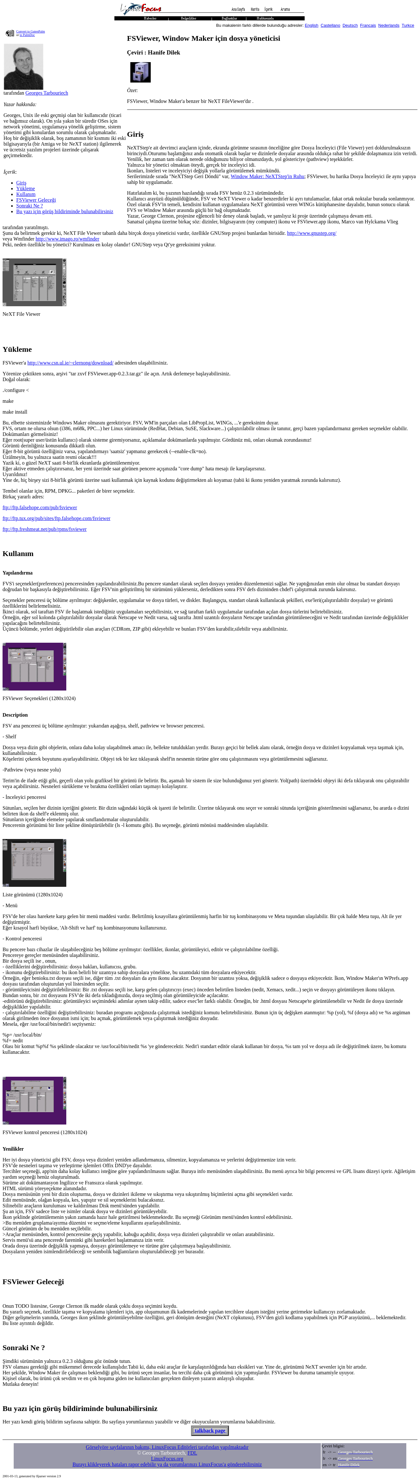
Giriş (21, 182)
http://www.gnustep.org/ (312, 233)
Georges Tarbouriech (46, 93)
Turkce (408, 25)
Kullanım (25, 194)
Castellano (330, 25)
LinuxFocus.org (167, 1458)
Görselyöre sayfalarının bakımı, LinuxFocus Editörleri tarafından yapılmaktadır (167, 1447)
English (311, 25)
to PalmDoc (27, 35)
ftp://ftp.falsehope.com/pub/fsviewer (40, 507)
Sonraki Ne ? (29, 205)
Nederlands (389, 25)
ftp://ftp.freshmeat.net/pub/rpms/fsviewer (45, 529)
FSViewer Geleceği (36, 200)
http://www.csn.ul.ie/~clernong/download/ (70, 362)
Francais (368, 25)
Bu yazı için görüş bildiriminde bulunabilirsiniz (64, 211)
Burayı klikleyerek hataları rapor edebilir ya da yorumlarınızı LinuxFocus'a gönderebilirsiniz (167, 1464)
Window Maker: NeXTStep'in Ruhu (267, 176)
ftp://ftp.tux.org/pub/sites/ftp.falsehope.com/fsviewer (56, 518)
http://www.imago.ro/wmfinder (67, 239)
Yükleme (25, 188)
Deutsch (350, 25)
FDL (192, 1453)
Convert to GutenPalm (30, 31)
